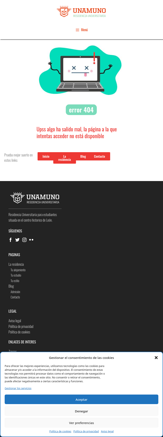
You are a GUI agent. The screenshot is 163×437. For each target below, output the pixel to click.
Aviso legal (107, 431)
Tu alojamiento (18, 269)
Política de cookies (60, 431)
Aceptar (81, 399)
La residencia (16, 264)
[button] (156, 358)
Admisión (15, 291)
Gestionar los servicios (18, 388)
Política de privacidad (86, 431)
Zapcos (12, 351)
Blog (11, 286)
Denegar (81, 411)
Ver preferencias (81, 423)
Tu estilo (15, 280)
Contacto (15, 297)
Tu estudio (16, 275)
